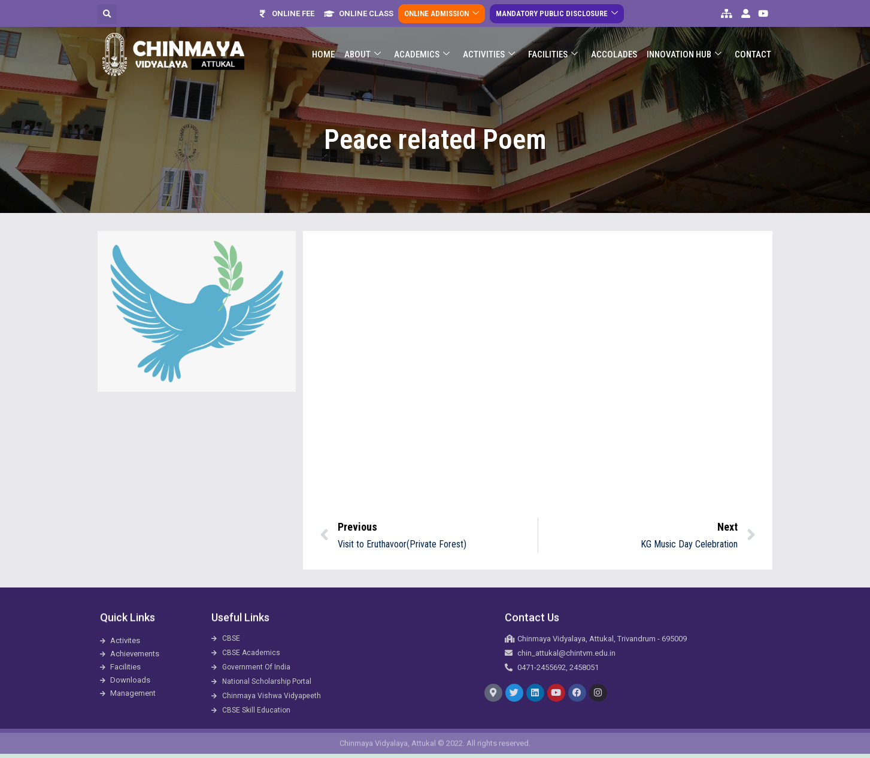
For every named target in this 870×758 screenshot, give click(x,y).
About (362, 54)
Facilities (553, 54)
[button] (107, 14)
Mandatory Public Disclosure (557, 13)
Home (323, 54)
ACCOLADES (614, 54)
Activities (489, 54)
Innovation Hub (684, 54)
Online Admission (441, 13)
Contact (753, 54)
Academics (422, 54)
